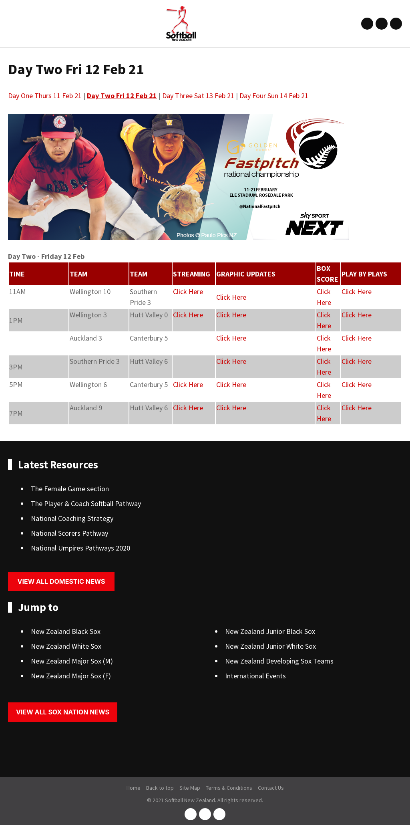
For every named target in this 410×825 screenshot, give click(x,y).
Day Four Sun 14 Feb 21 (273, 95)
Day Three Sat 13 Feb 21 (198, 95)
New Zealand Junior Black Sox (270, 631)
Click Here (188, 291)
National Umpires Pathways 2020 (80, 548)
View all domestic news (61, 581)
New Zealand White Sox (66, 646)
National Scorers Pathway (69, 533)
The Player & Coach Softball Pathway (86, 503)
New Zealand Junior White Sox (270, 646)
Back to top (160, 787)
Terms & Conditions (229, 787)
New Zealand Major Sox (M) (72, 661)
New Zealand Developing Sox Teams (279, 661)
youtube (396, 24)
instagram (382, 24)
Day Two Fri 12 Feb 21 (122, 95)
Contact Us (271, 787)
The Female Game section (70, 488)
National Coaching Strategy (72, 518)
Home (134, 787)
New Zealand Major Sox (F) (71, 675)
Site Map (189, 787)
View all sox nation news (62, 712)
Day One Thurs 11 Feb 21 (45, 95)
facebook (367, 24)
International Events (255, 675)
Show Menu (13, 23)
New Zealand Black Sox (65, 631)
